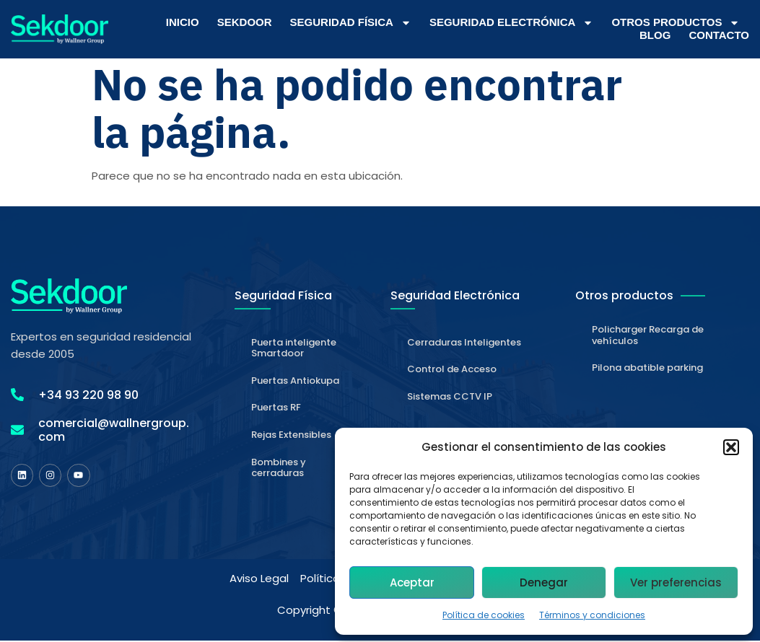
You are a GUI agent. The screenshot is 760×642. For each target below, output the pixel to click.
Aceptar (412, 582)
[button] (731, 447)
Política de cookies (483, 615)
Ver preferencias (676, 582)
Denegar (544, 582)
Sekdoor (244, 22)
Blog (655, 35)
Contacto (719, 35)
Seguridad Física (350, 22)
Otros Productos (675, 22)
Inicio (182, 22)
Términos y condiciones (592, 615)
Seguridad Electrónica (511, 22)
